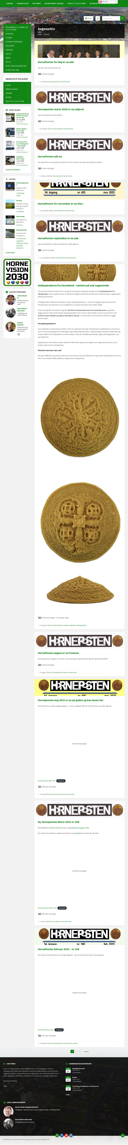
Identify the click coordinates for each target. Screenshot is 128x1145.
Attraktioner (22, 238)
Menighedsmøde (78, 1068)
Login (5, 1086)
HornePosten (65, 82)
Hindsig (19, 201)
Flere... (68, 1095)
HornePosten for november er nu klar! (60, 203)
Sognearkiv (72, 625)
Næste (86, 1051)
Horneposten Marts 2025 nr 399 (47, 908)
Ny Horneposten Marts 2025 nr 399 (58, 822)
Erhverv (20, 225)
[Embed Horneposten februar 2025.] (79, 993)
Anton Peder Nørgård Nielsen (26, 1107)
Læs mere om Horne (10, 1081)
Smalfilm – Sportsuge (20, 158)
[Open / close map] (88, 18)
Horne (65, 672)
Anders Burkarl (20, 324)
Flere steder (10, 252)
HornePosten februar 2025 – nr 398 (58, 949)
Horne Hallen (77, 1081)
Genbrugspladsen (22, 184)
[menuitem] (9, 3)
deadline (79, 833)
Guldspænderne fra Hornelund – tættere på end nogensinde (73, 285)
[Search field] (113, 18)
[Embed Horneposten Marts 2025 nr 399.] (79, 871)
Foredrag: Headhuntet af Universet (85, 1086)
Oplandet (21, 211)
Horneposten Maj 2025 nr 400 (46, 781)
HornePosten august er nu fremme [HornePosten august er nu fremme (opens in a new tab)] (58, 653)
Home (40, 34)
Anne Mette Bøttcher (22, 309)
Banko (74, 1077)
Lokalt (66, 625)
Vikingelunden (81, 625)
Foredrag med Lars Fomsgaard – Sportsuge (22, 144)
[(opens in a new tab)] (79, 49)
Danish (103, 1)
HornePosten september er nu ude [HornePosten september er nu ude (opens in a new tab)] (58, 238)
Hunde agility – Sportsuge (21, 130)
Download (61, 781)
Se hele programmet (13, 170)
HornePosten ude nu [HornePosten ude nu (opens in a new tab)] (50, 156)
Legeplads (19, 241)
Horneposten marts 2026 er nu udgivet (61, 109)
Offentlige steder (22, 243)
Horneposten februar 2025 (45, 1030)
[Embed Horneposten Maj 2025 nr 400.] (79, 744)
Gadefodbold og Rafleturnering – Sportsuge (22, 116)
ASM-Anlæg (20, 216)
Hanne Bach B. (22, 297)
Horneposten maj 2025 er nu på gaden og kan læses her (70, 700)
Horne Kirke (77, 1072)
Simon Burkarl (54, 82)
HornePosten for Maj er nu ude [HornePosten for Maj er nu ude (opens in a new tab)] (56, 62)
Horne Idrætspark (23, 124)
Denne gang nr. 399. (81, 828)
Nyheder (47, 34)
